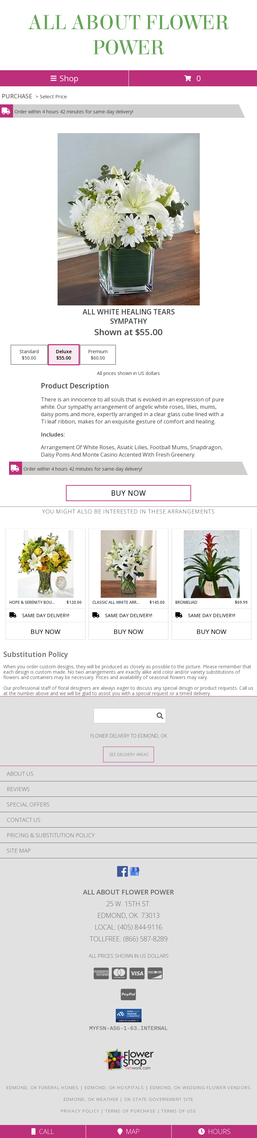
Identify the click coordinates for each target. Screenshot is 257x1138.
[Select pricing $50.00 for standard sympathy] (29, 355)
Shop (64, 78)
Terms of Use (178, 1111)
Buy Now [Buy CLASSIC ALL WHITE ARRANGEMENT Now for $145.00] (128, 631)
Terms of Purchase (130, 1111)
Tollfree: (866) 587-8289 (129, 938)
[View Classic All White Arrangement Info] (129, 564)
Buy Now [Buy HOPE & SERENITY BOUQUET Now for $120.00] (45, 631)
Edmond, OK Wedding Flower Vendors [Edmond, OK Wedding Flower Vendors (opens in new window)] (200, 1087)
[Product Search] (130, 715)
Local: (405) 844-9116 (128, 927)
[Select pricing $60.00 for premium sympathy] (97, 355)
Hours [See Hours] (214, 1131)
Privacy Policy (80, 1111)
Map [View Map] (128, 1131)
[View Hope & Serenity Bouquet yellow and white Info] (46, 564)
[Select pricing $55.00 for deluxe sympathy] (64, 355)
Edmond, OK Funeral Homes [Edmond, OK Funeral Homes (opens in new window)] (42, 1087)
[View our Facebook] (122, 874)
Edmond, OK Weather (91, 1099)
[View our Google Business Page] (134, 874)
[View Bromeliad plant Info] (212, 564)
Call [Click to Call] (42, 1131)
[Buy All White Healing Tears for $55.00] (128, 493)
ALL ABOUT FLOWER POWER (128, 35)
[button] (129, 1015)
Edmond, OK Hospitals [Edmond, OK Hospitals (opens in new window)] (114, 1087)
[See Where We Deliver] (128, 754)
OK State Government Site (158, 1099)
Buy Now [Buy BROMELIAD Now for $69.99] (211, 631)
